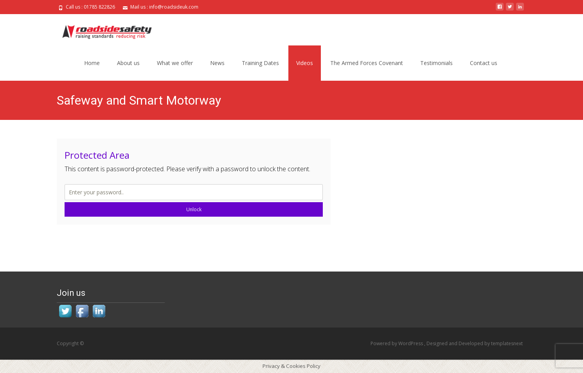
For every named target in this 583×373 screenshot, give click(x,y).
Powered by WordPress (397, 343)
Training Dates (260, 63)
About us (128, 63)
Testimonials (436, 63)
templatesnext (507, 343)
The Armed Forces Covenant (366, 63)
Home (92, 63)
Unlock (194, 209)
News (217, 63)
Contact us (483, 63)
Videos (304, 63)
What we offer (175, 63)
